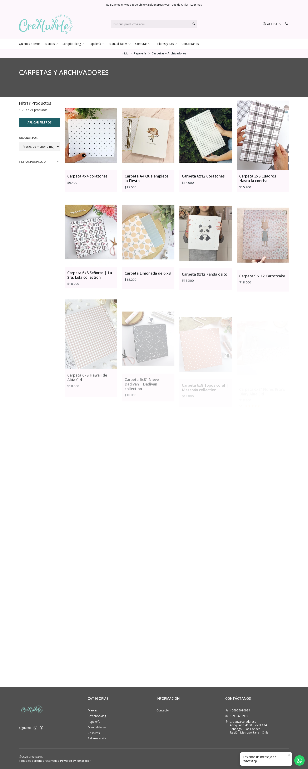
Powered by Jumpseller (75, 761)
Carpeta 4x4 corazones (87, 176)
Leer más (196, 4)
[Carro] (286, 24)
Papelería (96, 44)
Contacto (163, 710)
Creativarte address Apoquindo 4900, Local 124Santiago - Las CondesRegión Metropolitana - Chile (246, 727)
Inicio (125, 53)
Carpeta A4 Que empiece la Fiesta (146, 178)
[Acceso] (272, 24)
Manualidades (120, 44)
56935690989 (236, 716)
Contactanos (190, 44)
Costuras (143, 44)
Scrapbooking (73, 44)
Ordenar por (28, 137)
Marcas (51, 44)
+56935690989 (237, 710)
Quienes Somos (29, 44)
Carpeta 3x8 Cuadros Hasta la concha (257, 178)
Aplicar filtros (39, 122)
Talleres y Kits (166, 44)
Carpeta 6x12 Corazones (203, 176)
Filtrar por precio (39, 162)
